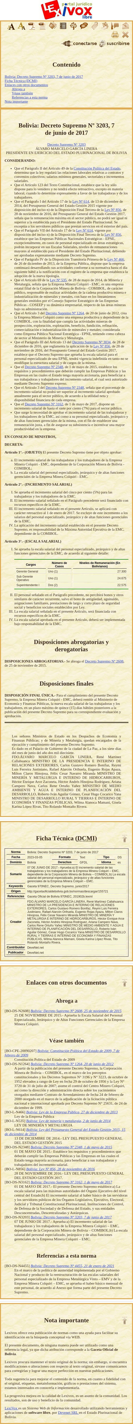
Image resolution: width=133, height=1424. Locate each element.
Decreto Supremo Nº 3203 (66, 144)
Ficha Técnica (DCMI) (21, 81)
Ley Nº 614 (80, 201)
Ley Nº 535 (58, 280)
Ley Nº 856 (112, 210)
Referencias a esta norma (30, 97)
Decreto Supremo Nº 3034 (91, 342)
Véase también (22, 93)
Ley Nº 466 (115, 259)
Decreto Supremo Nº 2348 (44, 367)
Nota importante (16, 101)
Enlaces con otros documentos (26, 85)
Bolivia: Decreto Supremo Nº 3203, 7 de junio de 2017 (44, 77)
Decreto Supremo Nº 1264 (65, 313)
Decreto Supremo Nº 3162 (44, 404)
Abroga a (18, 89)
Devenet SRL (68, 1412)
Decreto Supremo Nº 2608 (104, 661)
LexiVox (11, 1408)
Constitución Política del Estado (97, 168)
